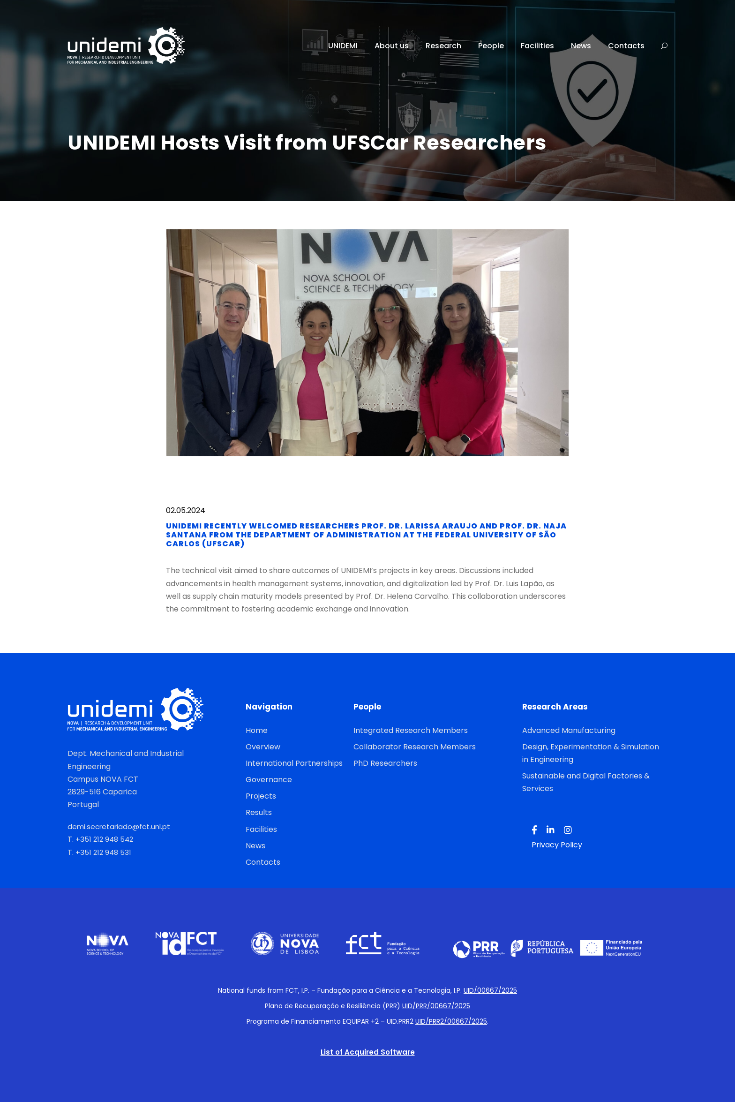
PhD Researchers (385, 763)
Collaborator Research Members (414, 746)
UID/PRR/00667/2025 (436, 1006)
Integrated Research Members (410, 730)
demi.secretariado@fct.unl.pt (119, 826)
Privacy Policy (557, 844)
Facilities (537, 45)
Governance (269, 779)
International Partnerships (294, 763)
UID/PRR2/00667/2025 (451, 1021)
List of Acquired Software (368, 1052)
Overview (263, 746)
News (581, 45)
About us (392, 45)
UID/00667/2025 (490, 990)
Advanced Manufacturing (568, 730)
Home (257, 730)
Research (443, 45)
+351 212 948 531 (103, 852)
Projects (261, 796)
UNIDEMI (343, 45)
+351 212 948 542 (104, 839)
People (491, 45)
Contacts (626, 45)
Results (259, 812)
